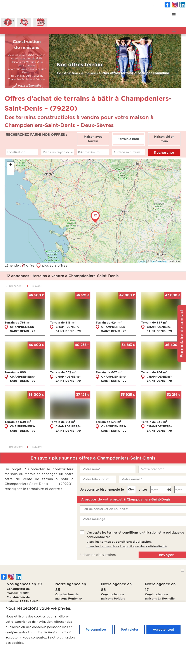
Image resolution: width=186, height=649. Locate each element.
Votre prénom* (152, 469)
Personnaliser (96, 629)
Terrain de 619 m (62, 322)
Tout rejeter (129, 629)
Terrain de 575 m (108, 421)
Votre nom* (91, 469)
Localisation (16, 152)
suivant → (38, 286)
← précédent (14, 286)
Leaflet (142, 261)
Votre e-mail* (132, 479)
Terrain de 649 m (18, 421)
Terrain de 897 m (154, 322)
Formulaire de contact (181, 333)
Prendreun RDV (40, 22)
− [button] (10, 171)
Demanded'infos (8, 22)
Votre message (94, 519)
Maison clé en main (164, 139)
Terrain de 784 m (154, 372)
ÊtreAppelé (24, 22)
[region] (93, 625)
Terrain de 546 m (154, 421)
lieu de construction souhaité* (106, 509)
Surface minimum (126, 152)
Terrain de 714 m (62, 421)
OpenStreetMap (158, 261)
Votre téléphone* (96, 479)
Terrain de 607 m (109, 372)
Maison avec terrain (93, 139)
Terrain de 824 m (109, 322)
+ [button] (10, 165)
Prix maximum (88, 152)
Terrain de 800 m (18, 372)
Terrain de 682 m (63, 372)
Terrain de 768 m (17, 322)
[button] (151, 5)
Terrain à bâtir (128, 139)
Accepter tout (163, 629)
